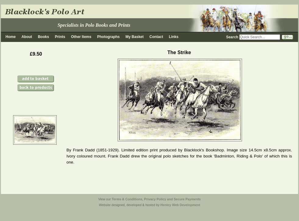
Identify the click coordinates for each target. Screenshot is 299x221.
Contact (156, 37)
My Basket (135, 37)
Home (10, 37)
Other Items (81, 37)
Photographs (108, 37)
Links (173, 37)
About (26, 37)
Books (43, 37)
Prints (60, 37)
